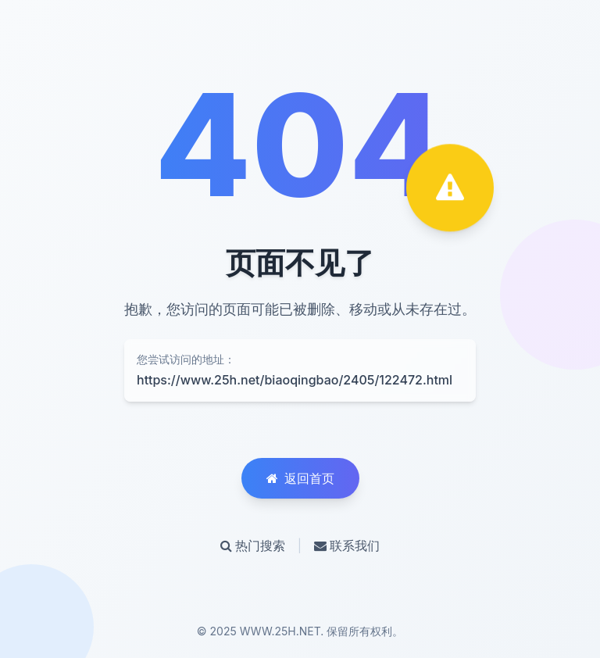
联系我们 (347, 545)
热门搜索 (252, 545)
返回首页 (300, 478)
